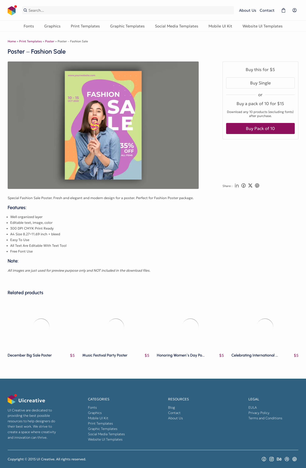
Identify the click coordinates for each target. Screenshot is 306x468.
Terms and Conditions (265, 418)
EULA (252, 407)
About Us (247, 10)
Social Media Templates (176, 26)
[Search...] (130, 10)
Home (12, 41)
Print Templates (85, 26)
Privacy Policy (258, 413)
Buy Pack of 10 (260, 128)
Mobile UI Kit (220, 26)
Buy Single (260, 83)
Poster (49, 41)
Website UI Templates (262, 26)
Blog (171, 407)
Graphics (52, 26)
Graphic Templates (127, 26)
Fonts (29, 26)
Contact (267, 10)
